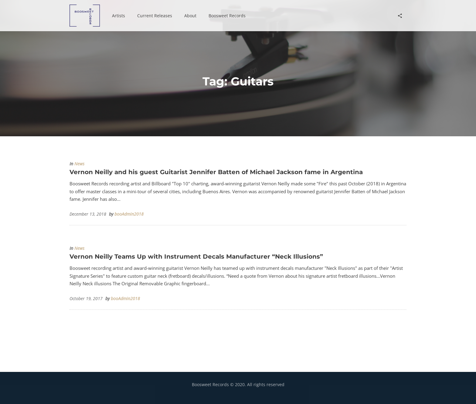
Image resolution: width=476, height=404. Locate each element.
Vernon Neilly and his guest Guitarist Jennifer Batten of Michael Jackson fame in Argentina (216, 172)
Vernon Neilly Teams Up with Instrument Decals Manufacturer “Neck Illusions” (196, 256)
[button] (118, 15)
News (79, 164)
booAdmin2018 (129, 214)
